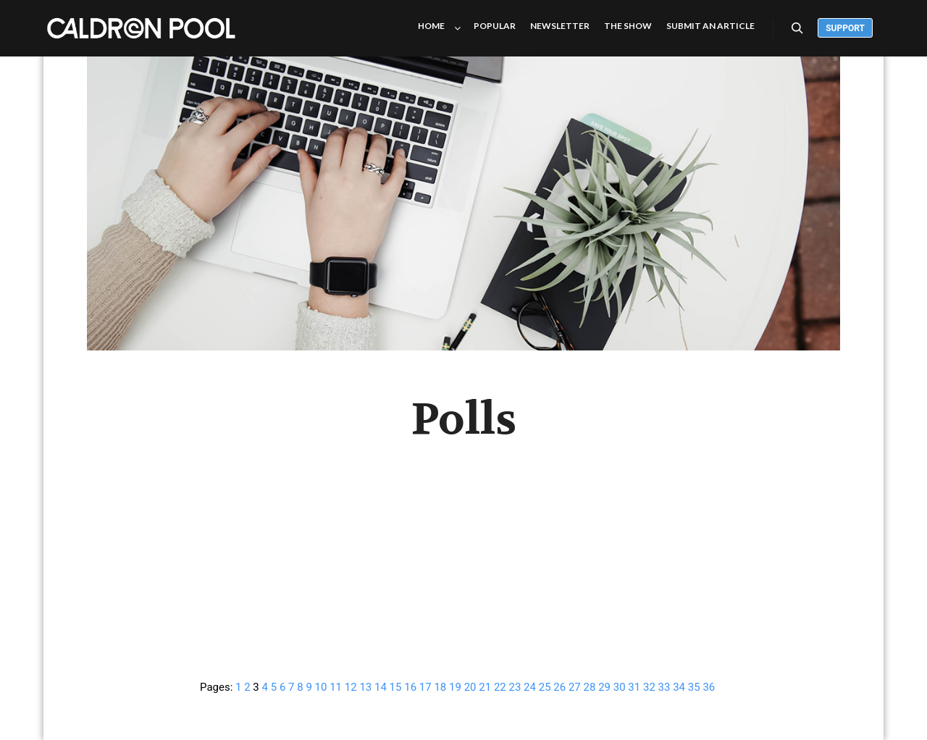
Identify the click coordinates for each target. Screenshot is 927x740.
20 (470, 687)
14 (380, 687)
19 (455, 687)
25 (545, 687)
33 (664, 687)
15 (396, 687)
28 (590, 687)
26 (559, 687)
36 (708, 687)
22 (500, 687)
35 (694, 687)
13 (365, 687)
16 (410, 687)
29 (604, 687)
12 (351, 687)
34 (679, 687)
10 (321, 687)
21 (485, 687)
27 (575, 687)
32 (649, 687)
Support (845, 28)
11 (336, 687)
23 (514, 687)
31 (634, 687)
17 (425, 687)
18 (440, 687)
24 (530, 687)
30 (619, 687)
